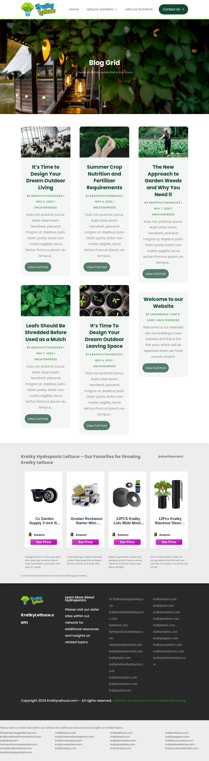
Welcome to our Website (163, 302)
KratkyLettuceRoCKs (46, 196)
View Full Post (38, 267)
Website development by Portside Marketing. (149, 700)
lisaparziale (159, 314)
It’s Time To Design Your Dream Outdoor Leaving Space (104, 336)
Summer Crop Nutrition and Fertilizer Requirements (104, 177)
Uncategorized (45, 207)
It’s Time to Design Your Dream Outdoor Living (45, 177)
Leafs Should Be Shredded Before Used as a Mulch (46, 332)
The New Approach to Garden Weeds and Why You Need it (163, 181)
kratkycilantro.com (165, 632)
